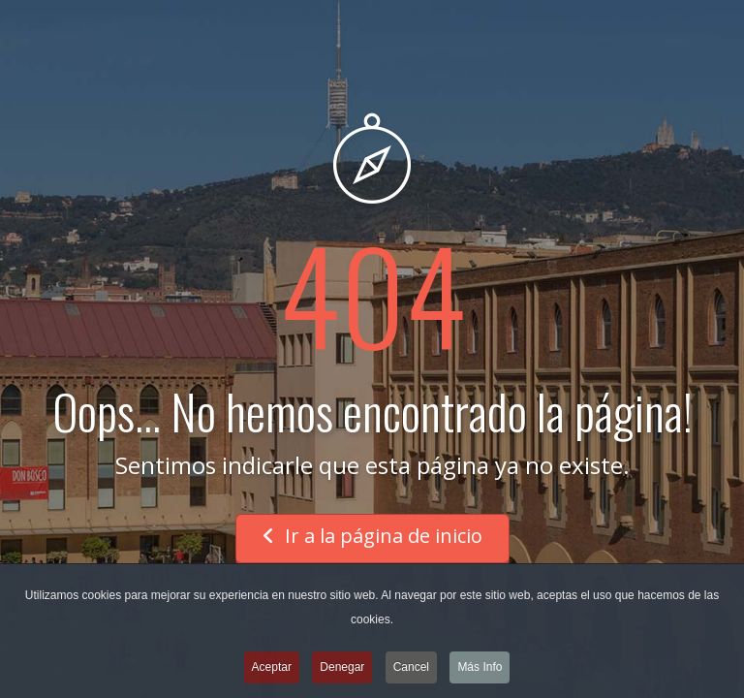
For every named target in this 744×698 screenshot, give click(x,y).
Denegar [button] (342, 669)
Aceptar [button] (272, 669)
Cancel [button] (411, 669)
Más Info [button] (479, 669)
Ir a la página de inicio (372, 536)
